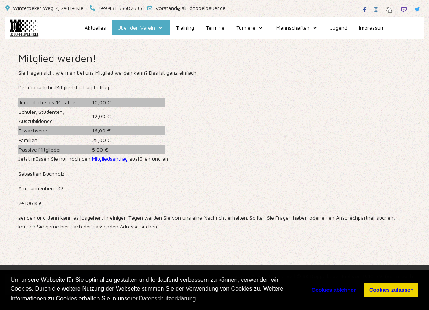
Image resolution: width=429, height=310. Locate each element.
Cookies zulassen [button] (391, 290)
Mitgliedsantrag (110, 159)
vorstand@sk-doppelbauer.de (191, 8)
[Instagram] (376, 9)
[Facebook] (364, 9)
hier (64, 226)
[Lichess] (389, 9)
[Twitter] (417, 9)
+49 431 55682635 (120, 8)
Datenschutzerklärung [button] (167, 298)
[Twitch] (403, 9)
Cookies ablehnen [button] (334, 290)
